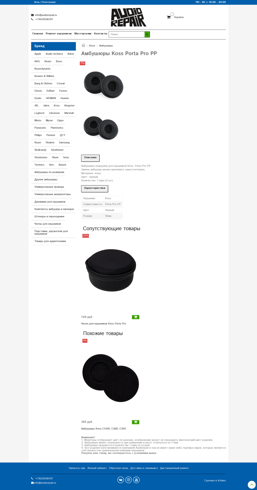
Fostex (63, 91)
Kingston (69, 105)
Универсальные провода (49, 187)
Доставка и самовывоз (144, 468)
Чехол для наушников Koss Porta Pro (103, 324)
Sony (66, 157)
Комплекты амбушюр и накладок (54, 209)
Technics (39, 165)
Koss (92, 46)
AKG (37, 61)
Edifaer (51, 91)
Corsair (61, 83)
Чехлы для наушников (47, 224)
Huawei (64, 98)
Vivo (51, 165)
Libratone (54, 113)
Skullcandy (40, 150)
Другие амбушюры (45, 179)
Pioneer (50, 135)
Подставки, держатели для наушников (51, 232)
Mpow (49, 120)
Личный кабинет (97, 468)
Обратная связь (118, 468)
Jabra (46, 105)
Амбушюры (106, 46)
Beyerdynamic (42, 69)
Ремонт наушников (59, 34)
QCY (62, 135)
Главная (37, 34)
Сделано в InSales (215, 480)
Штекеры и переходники (49, 216)
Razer (37, 142)
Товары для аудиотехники (50, 241)
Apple (37, 54)
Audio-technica (54, 54)
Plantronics (57, 128)
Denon (38, 91)
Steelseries (40, 157)
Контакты (100, 34)
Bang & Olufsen (43, 83)
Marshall (69, 113)
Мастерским (82, 34)
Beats (47, 61)
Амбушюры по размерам (49, 172)
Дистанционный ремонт (174, 468)
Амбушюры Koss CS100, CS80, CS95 (103, 429)
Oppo (60, 120)
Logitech (39, 113)
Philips (38, 135)
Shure (55, 157)
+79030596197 (44, 19)
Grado (37, 98)
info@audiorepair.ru (45, 15)
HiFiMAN (51, 98)
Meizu (37, 120)
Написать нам (77, 468)
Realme (50, 142)
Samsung (64, 142)
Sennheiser (57, 150)
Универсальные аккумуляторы (52, 194)
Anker (70, 54)
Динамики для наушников (49, 202)
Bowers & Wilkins (44, 76)
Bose (59, 61)
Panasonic (40, 128)
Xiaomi (62, 165)
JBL (36, 105)
